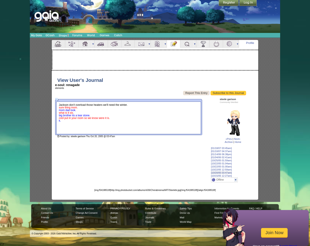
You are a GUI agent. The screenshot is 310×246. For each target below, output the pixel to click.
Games (104, 35)
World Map (185, 222)
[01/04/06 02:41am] (221, 157)
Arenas (114, 213)
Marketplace (221, 217)
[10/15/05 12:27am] (221, 175)
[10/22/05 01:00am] (221, 166)
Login (248, 3)
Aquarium (114, 43)
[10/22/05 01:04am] (221, 163)
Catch (118, 35)
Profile (250, 43)
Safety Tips (186, 208)
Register (229, 3)
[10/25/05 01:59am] (221, 160)
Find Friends (221, 213)
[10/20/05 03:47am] (221, 172)
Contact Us (47, 213)
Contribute (150, 213)
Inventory (128, 43)
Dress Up (185, 213)
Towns (113, 222)
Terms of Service (85, 208)
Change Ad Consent (86, 213)
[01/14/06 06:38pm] (221, 154)
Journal (173, 43)
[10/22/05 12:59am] (221, 169)
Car (101, 43)
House (85, 43)
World (91, 35)
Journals (149, 217)
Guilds (113, 217)
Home (238, 142)
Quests (186, 43)
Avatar (71, 43)
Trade (148, 222)
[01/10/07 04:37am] (221, 151)
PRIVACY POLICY (120, 208)
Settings (229, 43)
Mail (141, 43)
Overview (58, 43)
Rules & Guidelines (155, 208)
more (93, 43)
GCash (50, 35)
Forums (77, 35)
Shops (64, 35)
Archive (229, 142)
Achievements (202, 43)
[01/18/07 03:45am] (221, 148)
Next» (237, 139)
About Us (46, 208)
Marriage (216, 43)
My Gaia (36, 35)
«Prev (229, 139)
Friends (157, 43)
